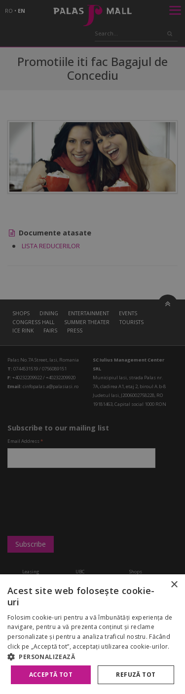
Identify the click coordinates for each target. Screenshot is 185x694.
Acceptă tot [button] (51, 674)
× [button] (174, 585)
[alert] (92, 347)
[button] (92, 656)
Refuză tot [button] (135, 674)
